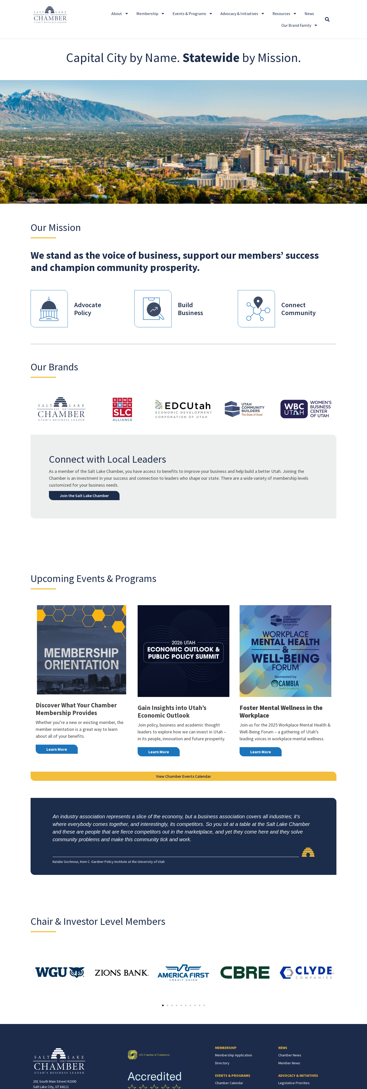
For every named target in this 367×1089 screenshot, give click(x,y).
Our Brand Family (299, 25)
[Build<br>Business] (153, 308)
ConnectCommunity (298, 309)
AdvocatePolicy (87, 309)
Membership (150, 13)
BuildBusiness (190, 309)
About (120, 13)
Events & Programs (193, 13)
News (309, 13)
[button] (327, 19)
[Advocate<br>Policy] (49, 308)
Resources (284, 13)
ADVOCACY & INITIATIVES (298, 1075)
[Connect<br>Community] (256, 308)
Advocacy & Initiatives (242, 13)
